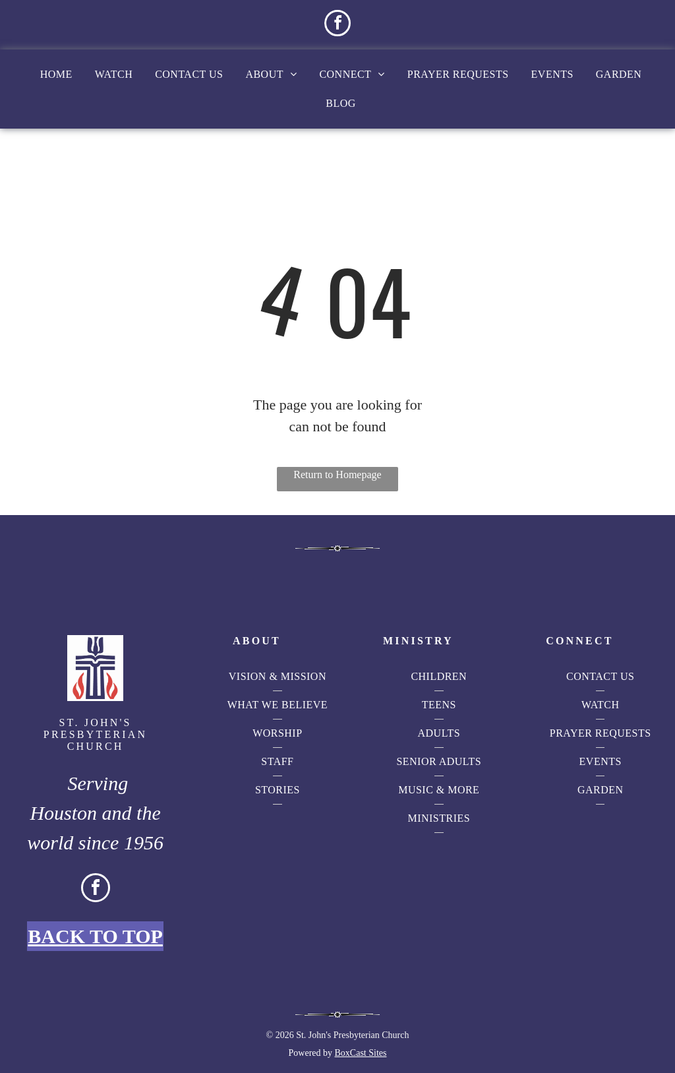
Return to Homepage (337, 474)
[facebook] (337, 25)
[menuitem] (56, 74)
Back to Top (95, 936)
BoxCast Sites (361, 1053)
